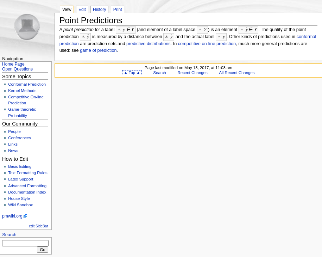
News (13, 150)
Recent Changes (193, 72)
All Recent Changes (237, 72)
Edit (82, 9)
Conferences (19, 138)
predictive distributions (148, 43)
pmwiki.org (12, 216)
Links (13, 144)
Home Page (13, 64)
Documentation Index (27, 192)
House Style (19, 198)
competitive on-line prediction (207, 43)
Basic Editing (19, 166)
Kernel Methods (22, 90)
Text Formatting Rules (27, 173)
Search (9, 234)
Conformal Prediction (27, 84)
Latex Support (20, 179)
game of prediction (98, 49)
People (14, 131)
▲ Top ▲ (132, 72)
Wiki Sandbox (20, 205)
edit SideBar (38, 226)
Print (117, 9)
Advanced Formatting (27, 186)
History (99, 9)
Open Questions (17, 69)
